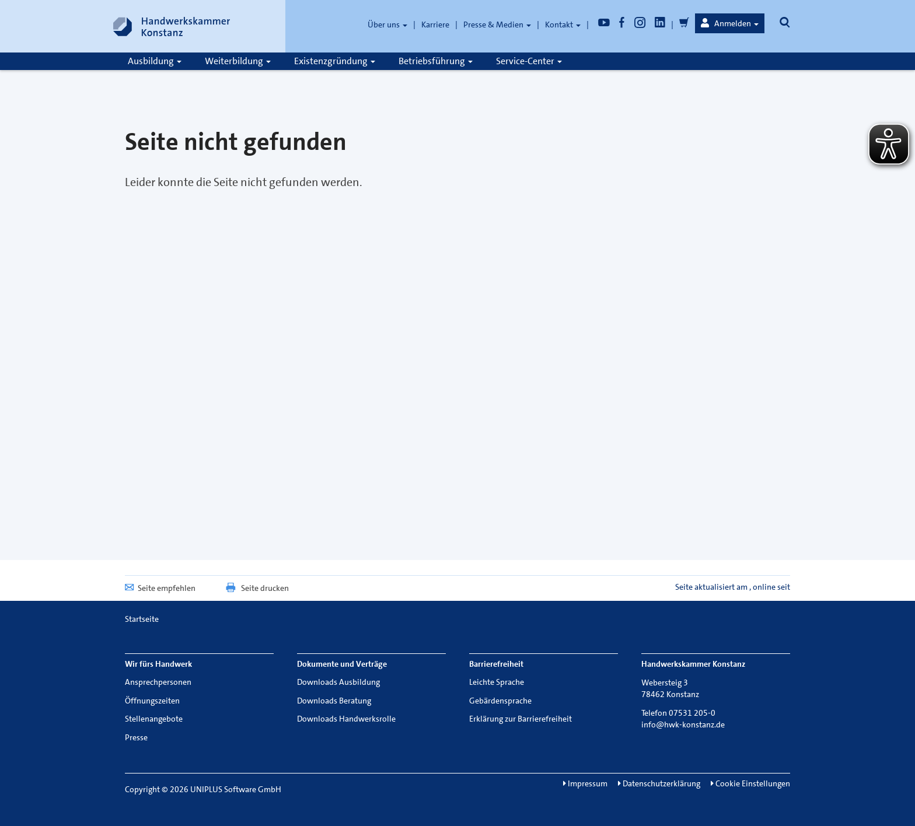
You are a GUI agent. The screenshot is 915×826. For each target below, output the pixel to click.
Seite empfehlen (160, 588)
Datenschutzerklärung (659, 783)
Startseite (142, 619)
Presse (136, 737)
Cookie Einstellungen (750, 783)
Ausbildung (154, 61)
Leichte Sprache (496, 682)
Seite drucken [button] (257, 588)
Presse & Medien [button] (497, 24)
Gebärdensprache (500, 700)
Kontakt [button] (563, 24)
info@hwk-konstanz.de (683, 724)
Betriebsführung (436, 61)
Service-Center (529, 61)
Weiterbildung (238, 61)
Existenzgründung (334, 61)
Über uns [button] (387, 24)
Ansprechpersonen (158, 682)
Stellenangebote (154, 718)
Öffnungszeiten (152, 700)
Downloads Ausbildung (338, 682)
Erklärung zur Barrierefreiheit (520, 718)
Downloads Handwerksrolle (346, 718)
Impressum (585, 783)
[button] (730, 23)
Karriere (435, 24)
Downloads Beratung (334, 700)
